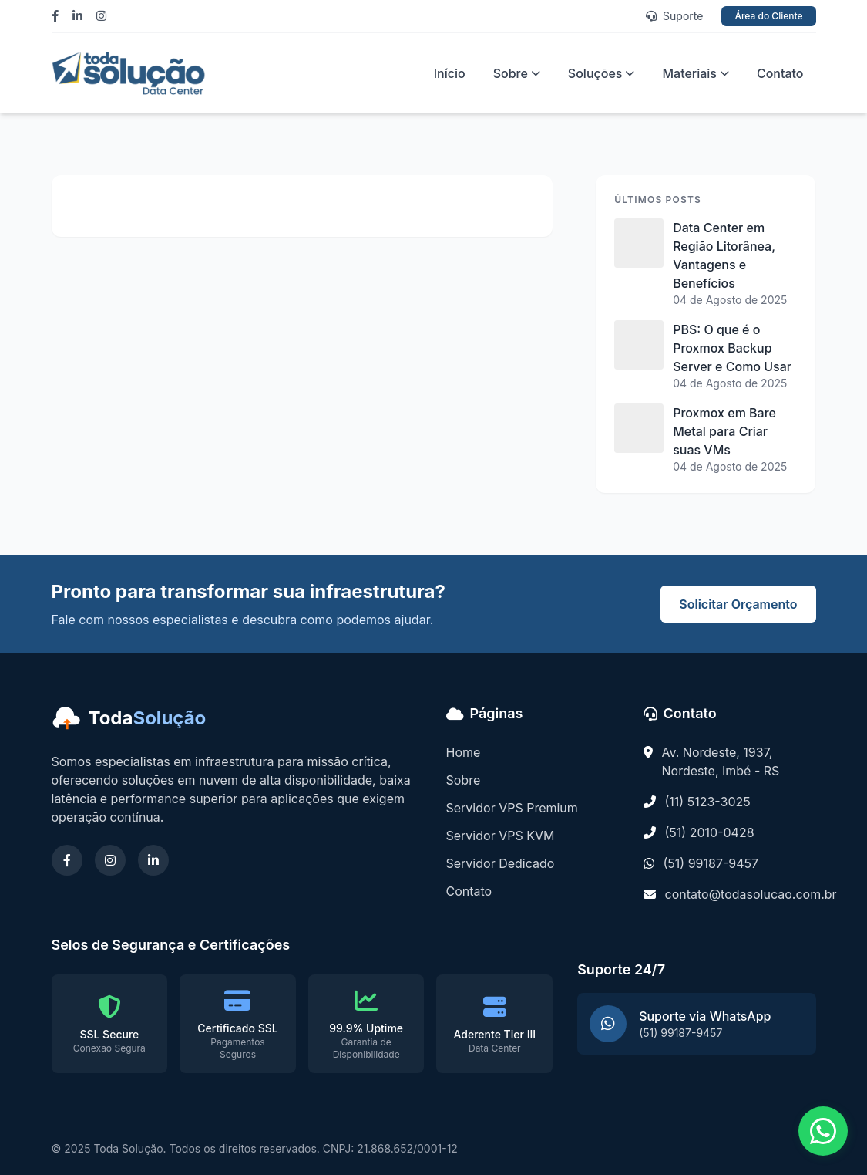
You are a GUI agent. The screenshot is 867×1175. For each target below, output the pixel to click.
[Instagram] (105, 16)
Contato (780, 73)
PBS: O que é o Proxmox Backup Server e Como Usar (732, 348)
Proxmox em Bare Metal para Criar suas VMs (724, 431)
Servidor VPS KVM (500, 835)
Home (463, 752)
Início (449, 73)
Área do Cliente (768, 16)
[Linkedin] (81, 16)
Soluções (601, 73)
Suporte (674, 15)
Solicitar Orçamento (738, 604)
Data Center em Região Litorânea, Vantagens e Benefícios (724, 255)
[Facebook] (59, 16)
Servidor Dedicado (500, 863)
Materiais (695, 73)
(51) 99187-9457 (711, 863)
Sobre (516, 73)
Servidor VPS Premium (512, 807)
